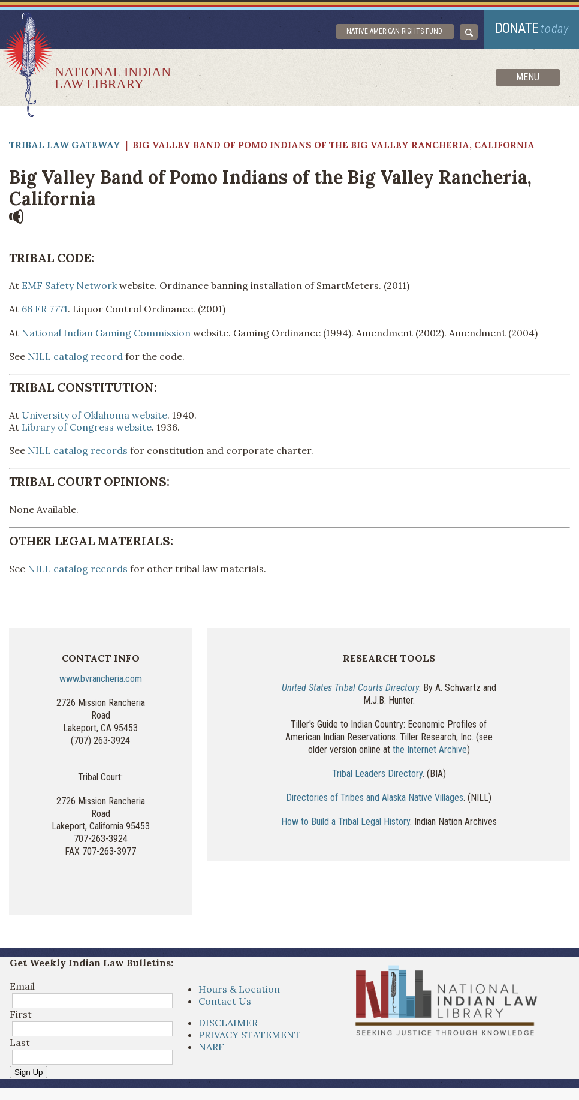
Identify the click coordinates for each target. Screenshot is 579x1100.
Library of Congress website (87, 427)
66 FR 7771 (45, 309)
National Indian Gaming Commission (106, 333)
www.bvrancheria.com (100, 678)
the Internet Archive (430, 749)
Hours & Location (239, 989)
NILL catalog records (78, 450)
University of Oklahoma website (94, 415)
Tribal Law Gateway (64, 145)
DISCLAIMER (228, 1023)
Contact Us (224, 1001)
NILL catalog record (75, 356)
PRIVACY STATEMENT (249, 1035)
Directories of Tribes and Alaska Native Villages (374, 797)
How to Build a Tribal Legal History (345, 821)
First (21, 1014)
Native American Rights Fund (394, 31)
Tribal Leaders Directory (377, 773)
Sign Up (28, 1072)
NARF (211, 1047)
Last (20, 1042)
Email (22, 986)
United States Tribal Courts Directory (350, 687)
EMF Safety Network (69, 285)
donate (532, 28)
